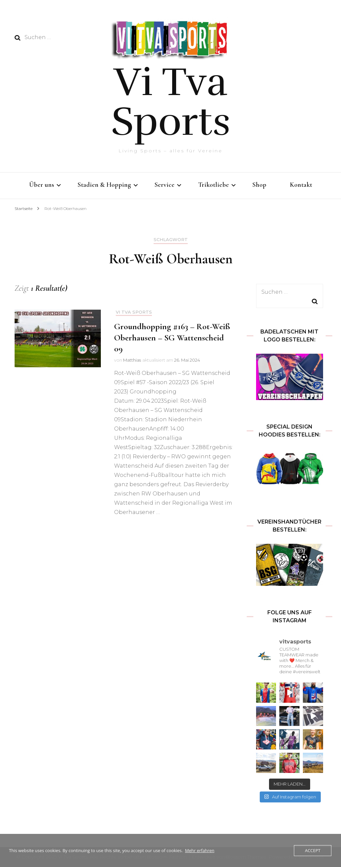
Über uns (41, 185)
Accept (312, 850)
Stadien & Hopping (104, 185)
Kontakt (301, 185)
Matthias (132, 360)
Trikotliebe (213, 185)
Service (164, 185)
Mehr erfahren (199, 850)
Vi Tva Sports (171, 102)
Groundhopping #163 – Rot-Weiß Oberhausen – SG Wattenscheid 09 (172, 337)
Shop (259, 185)
